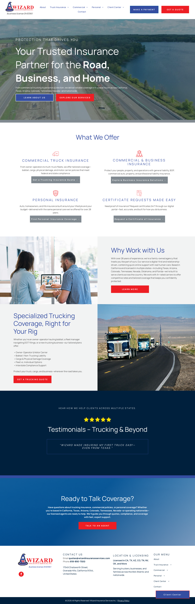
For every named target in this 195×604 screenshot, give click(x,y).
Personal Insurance (56, 200)
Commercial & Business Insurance (139, 162)
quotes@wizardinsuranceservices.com (89, 558)
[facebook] (21, 574)
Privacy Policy (123, 600)
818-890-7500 (77, 561)
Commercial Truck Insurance (55, 160)
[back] (54, 447)
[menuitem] (43, 7)
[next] (141, 447)
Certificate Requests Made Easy (139, 200)
